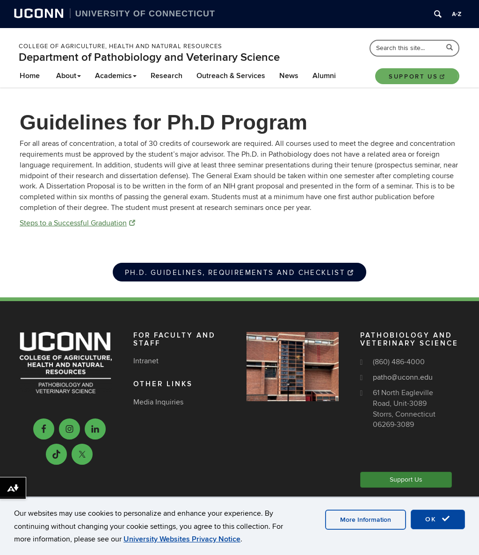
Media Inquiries (158, 402)
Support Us (417, 76)
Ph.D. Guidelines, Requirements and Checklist (240, 272)
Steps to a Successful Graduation (77, 223)
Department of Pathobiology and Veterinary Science (149, 57)
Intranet (146, 361)
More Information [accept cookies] (365, 520)
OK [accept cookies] (437, 519)
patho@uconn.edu (403, 377)
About (68, 75)
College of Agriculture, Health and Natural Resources (120, 46)
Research (166, 75)
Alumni (324, 75)
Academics (116, 75)
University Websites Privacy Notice (181, 539)
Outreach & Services (230, 75)
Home (30, 75)
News (288, 75)
